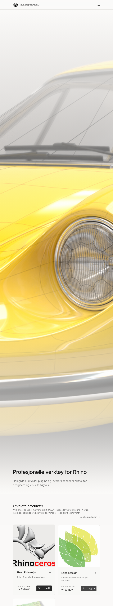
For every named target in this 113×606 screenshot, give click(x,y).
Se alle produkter (90, 517)
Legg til (44, 589)
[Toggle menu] (98, 4)
